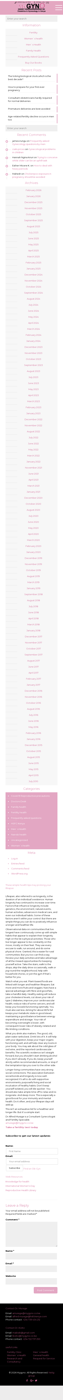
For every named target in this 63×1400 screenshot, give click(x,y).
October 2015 (33, 751)
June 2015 (33, 763)
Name (10, 1251)
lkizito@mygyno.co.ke (24, 1335)
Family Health (33, 50)
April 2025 (33, 250)
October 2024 (33, 286)
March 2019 (33, 582)
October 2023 (33, 359)
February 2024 (33, 335)
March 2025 (33, 256)
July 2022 (33, 437)
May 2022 (33, 449)
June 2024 (33, 310)
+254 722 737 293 (31, 1339)
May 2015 (33, 769)
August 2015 (33, 757)
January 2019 (33, 588)
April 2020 (33, 534)
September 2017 (34, 654)
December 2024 (34, 274)
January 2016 (33, 739)
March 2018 (33, 624)
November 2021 (33, 467)
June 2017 (33, 666)
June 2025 (33, 238)
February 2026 (33, 190)
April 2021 (33, 479)
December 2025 (33, 202)
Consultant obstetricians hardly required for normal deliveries (30, 99)
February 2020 (33, 546)
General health (41, 1355)
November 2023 (33, 353)
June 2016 (33, 721)
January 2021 (33, 491)
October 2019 (33, 570)
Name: (9, 1145)
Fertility (33, 32)
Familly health (18, 807)
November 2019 (33, 564)
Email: (9, 1156)
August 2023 (33, 371)
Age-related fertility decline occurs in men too (31, 118)
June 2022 (33, 443)
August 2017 (33, 660)
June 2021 (33, 473)
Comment (12, 1219)
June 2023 (33, 383)
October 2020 (33, 503)
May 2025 (33, 244)
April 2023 (33, 395)
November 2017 (33, 642)
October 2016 (33, 703)
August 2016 (33, 709)
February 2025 (33, 262)
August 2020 (33, 509)
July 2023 (33, 377)
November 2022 (33, 425)
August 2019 (33, 576)
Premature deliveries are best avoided (29, 108)
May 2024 (33, 316)
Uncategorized (19, 840)
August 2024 (33, 298)
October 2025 (33, 214)
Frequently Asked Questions (33, 56)
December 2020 (33, 497)
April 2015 (33, 775)
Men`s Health (33, 44)
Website (11, 1276)
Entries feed (17, 863)
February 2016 (33, 733)
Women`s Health (16, 1355)
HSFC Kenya (18, 823)
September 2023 (33, 365)
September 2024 (33, 292)
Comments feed (20, 868)
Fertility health (19, 812)
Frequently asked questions (26, 818)
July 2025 (33, 232)
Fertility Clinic (14, 1352)
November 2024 (33, 280)
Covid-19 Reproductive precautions (30, 795)
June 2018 (33, 612)
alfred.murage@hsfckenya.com (29, 1316)
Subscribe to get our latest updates (28, 1135)
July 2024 (33, 304)
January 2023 (33, 413)
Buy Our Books (33, 62)
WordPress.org (19, 873)
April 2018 (33, 618)
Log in (14, 858)
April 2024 (33, 323)
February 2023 (33, 407)
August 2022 (33, 431)
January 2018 (33, 630)
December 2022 (33, 419)
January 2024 (33, 341)
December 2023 (34, 347)
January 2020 (33, 552)
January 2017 (33, 684)
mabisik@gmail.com (23, 1332)
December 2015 (33, 745)
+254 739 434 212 (31, 1319)
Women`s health (33, 38)
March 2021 (33, 485)
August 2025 (33, 226)
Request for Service (44, 1358)
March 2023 (33, 401)
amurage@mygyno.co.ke (19, 1123)
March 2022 (33, 455)
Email (10, 1263)
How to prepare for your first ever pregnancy (26, 88)
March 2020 (33, 540)
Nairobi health (18, 834)
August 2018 (33, 600)
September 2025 (33, 220)
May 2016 (33, 727)
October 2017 (33, 648)
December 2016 (33, 690)
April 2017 (33, 672)
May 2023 (33, 389)
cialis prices (18, 149)
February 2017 (33, 678)
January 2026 (33, 196)
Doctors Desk (18, 801)
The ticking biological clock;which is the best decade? (29, 78)
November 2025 (33, 208)
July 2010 (33, 781)
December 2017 (33, 636)
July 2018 (33, 606)
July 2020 (33, 516)
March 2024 (33, 329)
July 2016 (33, 715)
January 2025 (33, 268)
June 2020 (33, 522)
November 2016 (33, 696)
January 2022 (33, 461)
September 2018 (33, 594)
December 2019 (33, 558)
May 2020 (33, 528)
